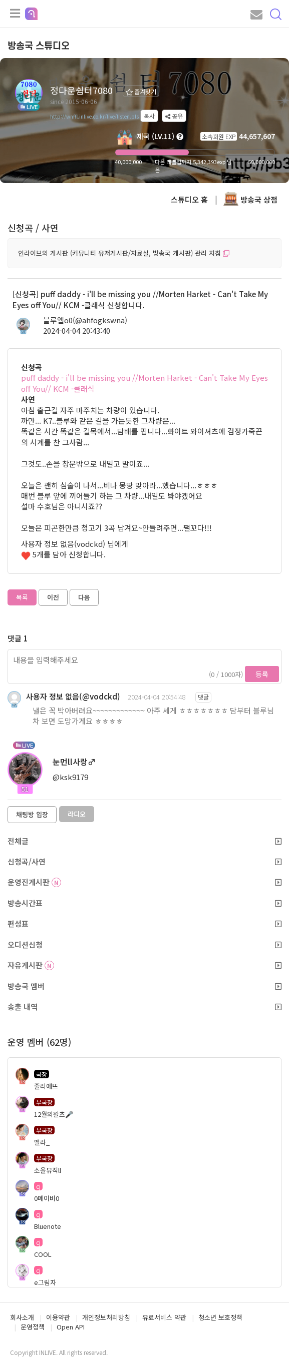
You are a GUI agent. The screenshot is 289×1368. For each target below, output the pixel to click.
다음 (84, 597)
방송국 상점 (250, 199)
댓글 (203, 697)
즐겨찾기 (141, 91)
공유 (174, 116)
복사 (149, 116)
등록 (261, 674)
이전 (53, 597)
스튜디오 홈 (189, 199)
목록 (22, 597)
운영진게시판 (144, 882)
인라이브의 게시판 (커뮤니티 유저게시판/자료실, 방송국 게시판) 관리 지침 (123, 253)
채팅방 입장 (32, 814)
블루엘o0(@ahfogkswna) (85, 320)
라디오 (77, 814)
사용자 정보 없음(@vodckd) (73, 696)
